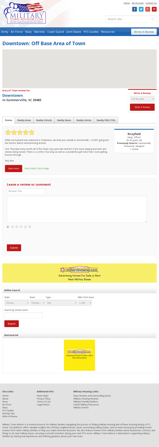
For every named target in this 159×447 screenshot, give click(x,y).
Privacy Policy (43, 398)
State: (7, 297)
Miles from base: (86, 297)
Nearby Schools (44, 120)
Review (8, 120)
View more (13, 168)
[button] (79, 66)
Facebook (134, 9)
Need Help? (42, 395)
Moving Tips (8, 413)
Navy (28, 32)
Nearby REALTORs (106, 120)
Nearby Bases (64, 120)
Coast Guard (55, 32)
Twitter (141, 9)
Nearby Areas (24, 120)
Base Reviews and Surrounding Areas (92, 395)
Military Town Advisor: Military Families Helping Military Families (24, 13)
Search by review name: (16, 309)
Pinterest (154, 9)
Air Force (17, 32)
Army (4, 32)
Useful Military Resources (86, 404)
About (5, 398)
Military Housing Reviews (85, 398)
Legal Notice (43, 404)
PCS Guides (91, 32)
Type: (48, 297)
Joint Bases (73, 32)
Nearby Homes (83, 120)
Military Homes (81, 407)
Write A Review (144, 32)
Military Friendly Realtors (85, 401)
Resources (108, 32)
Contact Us (151, 3)
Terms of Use (44, 401)
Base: (32, 297)
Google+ (147, 9)
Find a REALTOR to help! (36, 168)
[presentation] (30, 237)
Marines (39, 32)
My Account (138, 3)
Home (127, 3)
